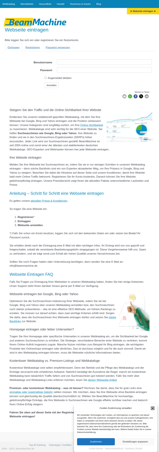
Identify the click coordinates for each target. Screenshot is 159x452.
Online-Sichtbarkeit (91, 125)
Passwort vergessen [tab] (58, 47)
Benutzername (43, 62)
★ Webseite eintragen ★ (143, 11)
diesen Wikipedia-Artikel (102, 380)
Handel (60, 4)
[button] (152, 411)
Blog (98, 4)
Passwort (46, 70)
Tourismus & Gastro (80, 4)
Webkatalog (8, 4)
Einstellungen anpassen (135, 444)
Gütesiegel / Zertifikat (60, 445)
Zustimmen (96, 444)
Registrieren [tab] (32, 47)
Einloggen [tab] (14, 47)
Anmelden (52, 85)
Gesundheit (45, 4)
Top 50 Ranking (37, 445)
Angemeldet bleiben (57, 78)
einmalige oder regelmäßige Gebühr (31, 392)
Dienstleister (27, 4)
